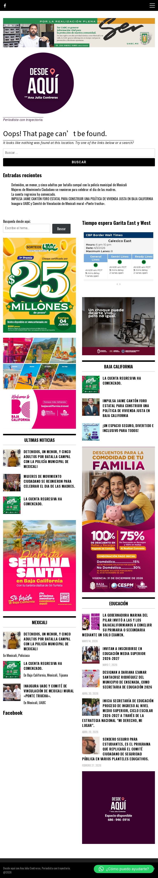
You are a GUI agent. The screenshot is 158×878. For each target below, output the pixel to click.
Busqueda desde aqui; (16, 221)
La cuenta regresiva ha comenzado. (33, 194)
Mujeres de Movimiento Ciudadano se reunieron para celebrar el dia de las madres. (63, 189)
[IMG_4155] (79, 45)
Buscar (61, 228)
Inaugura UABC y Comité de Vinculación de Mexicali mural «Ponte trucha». (58, 203)
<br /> (118, 261)
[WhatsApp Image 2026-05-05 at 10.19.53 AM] (39, 427)
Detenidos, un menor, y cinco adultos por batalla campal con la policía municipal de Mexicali (69, 184)
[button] (124, 869)
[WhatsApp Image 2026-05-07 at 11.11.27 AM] (39, 331)
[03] (118, 842)
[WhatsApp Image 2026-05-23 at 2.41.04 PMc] (118, 353)
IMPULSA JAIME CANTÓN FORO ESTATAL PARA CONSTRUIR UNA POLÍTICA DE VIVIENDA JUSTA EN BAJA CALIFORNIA (82, 198)
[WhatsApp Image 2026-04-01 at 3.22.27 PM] (39, 609)
